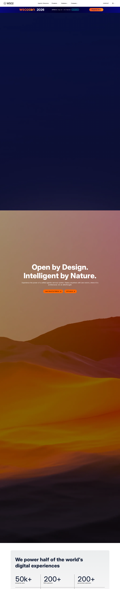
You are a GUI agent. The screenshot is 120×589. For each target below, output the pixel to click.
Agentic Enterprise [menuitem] (43, 3)
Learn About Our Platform (53, 291)
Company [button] (74, 3)
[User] (113, 3)
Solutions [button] (64, 3)
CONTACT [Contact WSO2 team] (106, 3)
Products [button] (55, 3)
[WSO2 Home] (8, 3)
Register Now (96, 9)
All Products (70, 291)
